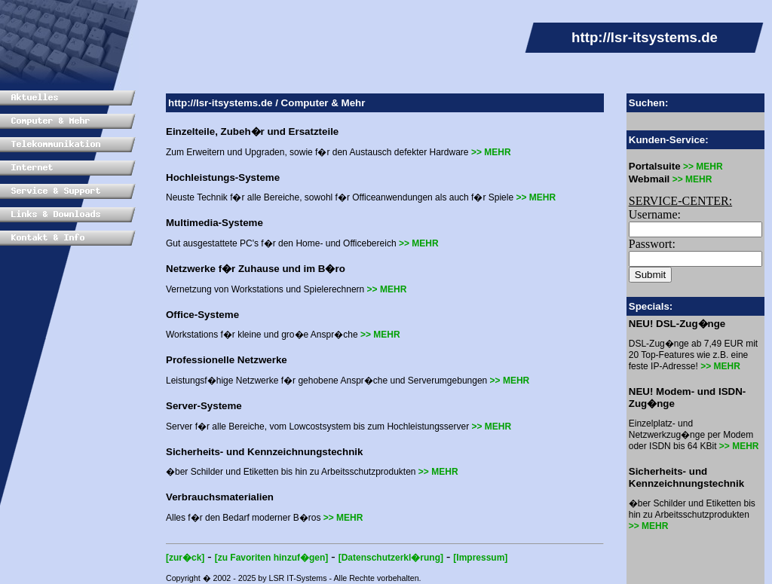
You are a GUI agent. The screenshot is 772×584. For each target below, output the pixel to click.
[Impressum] (480, 557)
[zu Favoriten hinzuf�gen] (272, 557)
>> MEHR (491, 152)
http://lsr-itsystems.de (220, 103)
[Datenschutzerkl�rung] (391, 557)
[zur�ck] (185, 557)
